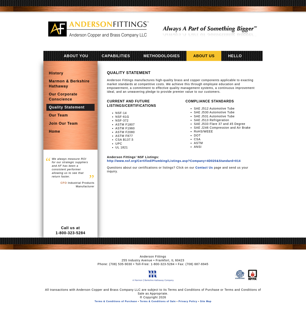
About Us (204, 56)
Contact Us (204, 167)
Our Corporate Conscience (63, 96)
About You (76, 56)
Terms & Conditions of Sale (158, 301)
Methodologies (161, 56)
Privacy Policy (187, 301)
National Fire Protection (252, 275)
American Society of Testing (239, 275)
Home (54, 131)
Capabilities (116, 56)
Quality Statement (67, 107)
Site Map (205, 301)
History (56, 73)
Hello (235, 56)
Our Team (58, 115)
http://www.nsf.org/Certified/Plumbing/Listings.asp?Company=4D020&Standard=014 (174, 161)
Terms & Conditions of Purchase (116, 301)
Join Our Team (63, 123)
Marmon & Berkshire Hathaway (69, 83)
